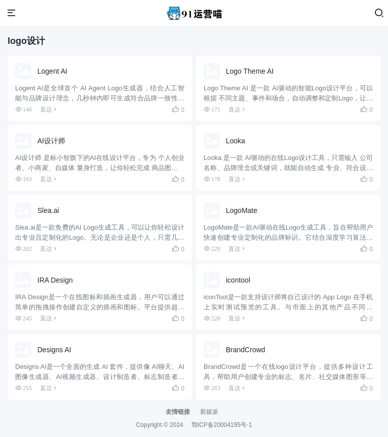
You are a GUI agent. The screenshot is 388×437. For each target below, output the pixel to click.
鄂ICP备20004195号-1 (221, 424)
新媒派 (209, 411)
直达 (46, 109)
